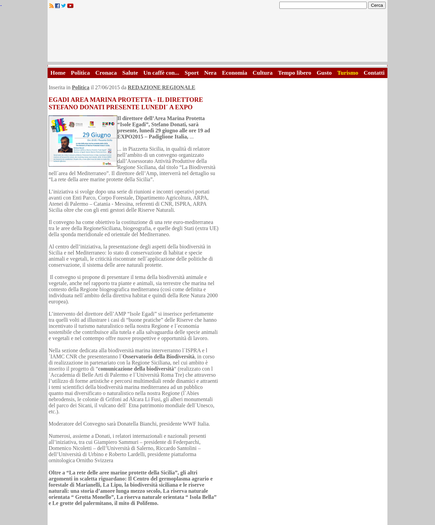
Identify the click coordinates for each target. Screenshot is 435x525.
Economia (234, 73)
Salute (130, 73)
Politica (80, 73)
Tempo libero (294, 73)
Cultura (263, 73)
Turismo (347, 73)
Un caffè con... (161, 73)
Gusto (324, 73)
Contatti (374, 73)
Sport (191, 73)
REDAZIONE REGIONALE (161, 87)
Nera (210, 73)
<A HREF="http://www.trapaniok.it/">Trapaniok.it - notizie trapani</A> (217, 37)
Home (57, 73)
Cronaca (106, 73)
